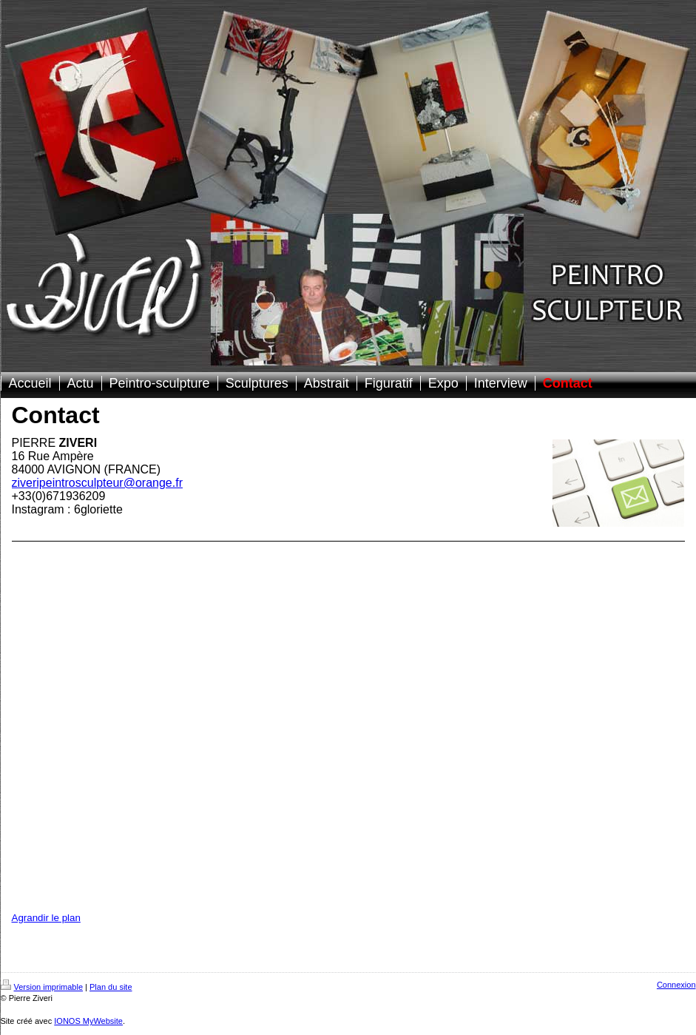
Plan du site (110, 986)
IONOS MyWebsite (88, 1021)
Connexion (676, 984)
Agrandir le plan (46, 917)
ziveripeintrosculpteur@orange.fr (97, 482)
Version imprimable (42, 986)
